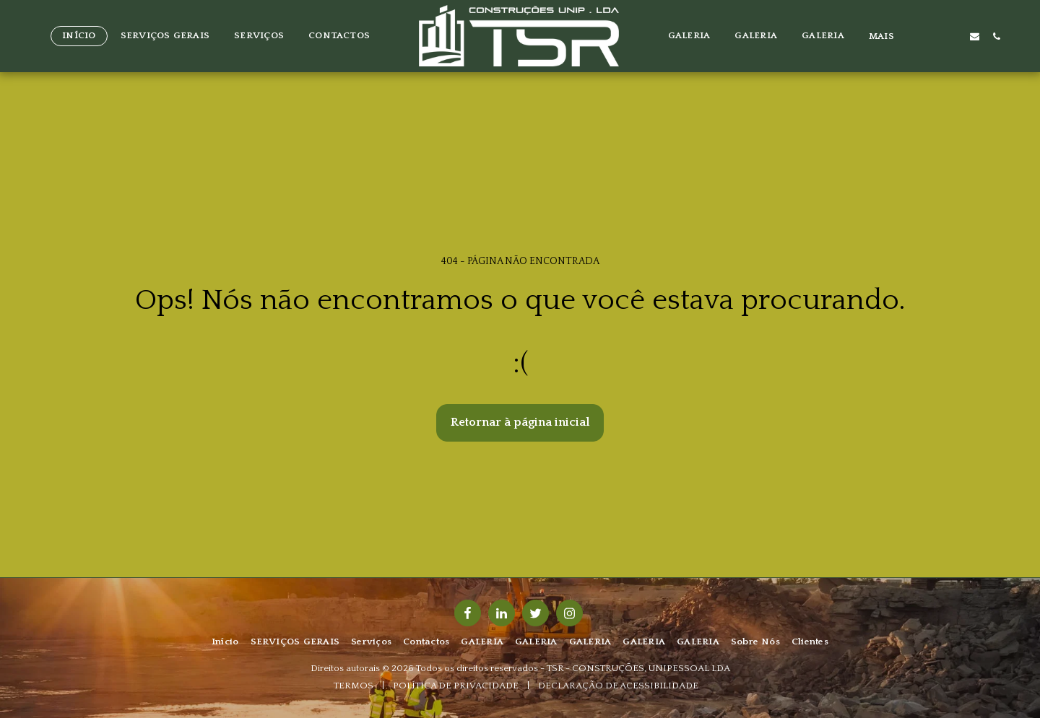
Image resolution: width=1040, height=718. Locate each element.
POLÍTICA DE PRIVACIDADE (456, 685)
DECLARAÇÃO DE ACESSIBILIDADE (618, 685)
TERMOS (353, 685)
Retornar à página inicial (520, 422)
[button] (929, 36)
